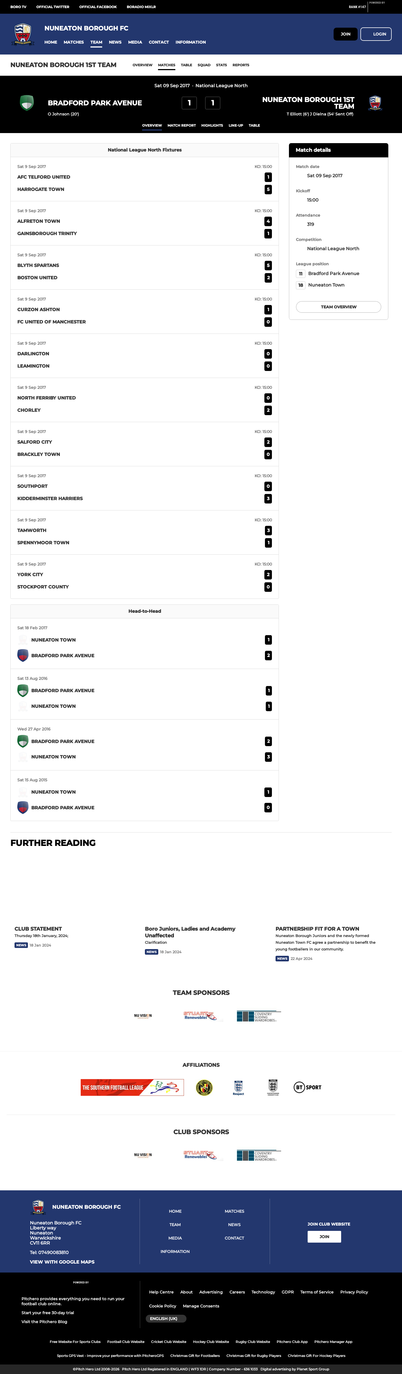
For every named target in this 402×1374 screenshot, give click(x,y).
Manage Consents (201, 1306)
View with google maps (62, 1262)
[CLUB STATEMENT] (70, 887)
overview (152, 125)
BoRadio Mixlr (141, 7)
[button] (50, 42)
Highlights (212, 125)
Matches (166, 65)
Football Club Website (125, 1342)
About (186, 1292)
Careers (237, 1292)
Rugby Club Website (253, 1342)
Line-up (236, 125)
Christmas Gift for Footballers (195, 1356)
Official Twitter (52, 7)
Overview (142, 65)
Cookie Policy (162, 1306)
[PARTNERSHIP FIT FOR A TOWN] (331, 887)
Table (186, 65)
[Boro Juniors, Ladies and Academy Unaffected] (201, 887)
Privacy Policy (354, 1292)
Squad (204, 65)
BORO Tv (18, 7)
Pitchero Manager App (333, 1342)
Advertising (211, 1292)
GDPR (288, 1292)
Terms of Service (317, 1292)
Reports (241, 65)
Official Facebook (98, 7)
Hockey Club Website (211, 1342)
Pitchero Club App (292, 1342)
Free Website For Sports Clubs (75, 1342)
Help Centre (161, 1292)
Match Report (182, 125)
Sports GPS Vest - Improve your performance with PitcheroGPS (110, 1356)
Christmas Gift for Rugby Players (253, 1356)
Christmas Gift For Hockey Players (316, 1356)
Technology (263, 1292)
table (254, 125)
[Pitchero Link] (380, 9)
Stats (221, 65)
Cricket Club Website (168, 1342)
